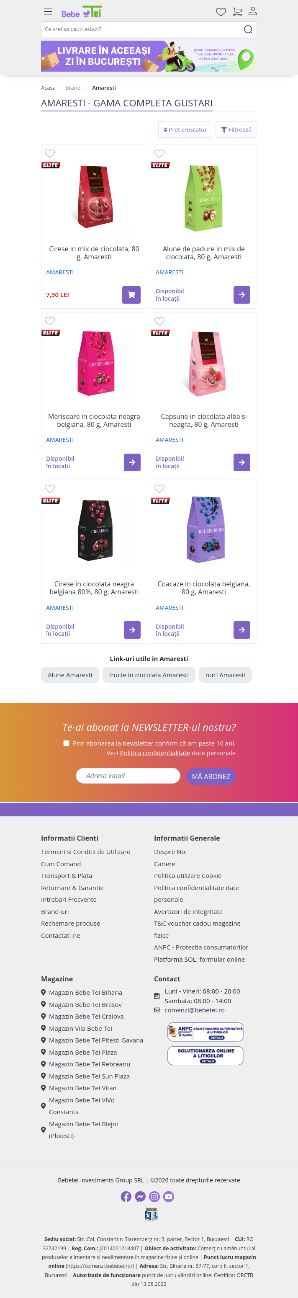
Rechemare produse (70, 923)
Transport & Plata (66, 875)
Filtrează (236, 130)
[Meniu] (47, 11)
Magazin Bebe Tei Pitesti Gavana (92, 1040)
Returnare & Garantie (72, 887)
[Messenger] (140, 1196)
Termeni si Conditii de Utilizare (85, 851)
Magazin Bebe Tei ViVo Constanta (78, 1106)
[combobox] (149, 29)
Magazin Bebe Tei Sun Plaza (85, 1076)
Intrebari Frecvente (69, 899)
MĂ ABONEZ (211, 776)
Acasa (48, 87)
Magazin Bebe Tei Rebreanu (85, 1064)
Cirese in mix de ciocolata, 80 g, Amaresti (94, 253)
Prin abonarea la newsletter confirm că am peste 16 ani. (154, 743)
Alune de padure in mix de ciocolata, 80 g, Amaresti (204, 253)
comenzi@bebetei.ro (194, 1010)
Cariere (164, 863)
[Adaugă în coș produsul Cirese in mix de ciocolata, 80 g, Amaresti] (131, 295)
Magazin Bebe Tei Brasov (81, 1004)
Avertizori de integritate (188, 911)
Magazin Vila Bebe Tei (76, 1028)
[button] (242, 295)
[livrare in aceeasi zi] (149, 56)
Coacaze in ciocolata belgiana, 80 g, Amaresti (203, 588)
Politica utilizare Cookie (187, 875)
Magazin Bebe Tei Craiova (82, 1016)
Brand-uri (55, 911)
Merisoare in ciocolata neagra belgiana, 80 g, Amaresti (94, 420)
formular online (222, 959)
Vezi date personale (171, 752)
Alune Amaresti (70, 675)
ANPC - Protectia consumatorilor (201, 947)
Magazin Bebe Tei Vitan (79, 1088)
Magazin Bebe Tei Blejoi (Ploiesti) (79, 1130)
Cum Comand (61, 863)
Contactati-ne (60, 935)
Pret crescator (185, 130)
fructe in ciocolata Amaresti (149, 675)
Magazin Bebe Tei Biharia (81, 992)
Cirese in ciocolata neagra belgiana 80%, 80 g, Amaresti (94, 588)
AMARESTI (60, 272)
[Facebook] (126, 1196)
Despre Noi (170, 851)
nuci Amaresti (226, 675)
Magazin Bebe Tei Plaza (79, 1052)
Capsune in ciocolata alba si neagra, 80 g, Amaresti (204, 420)
